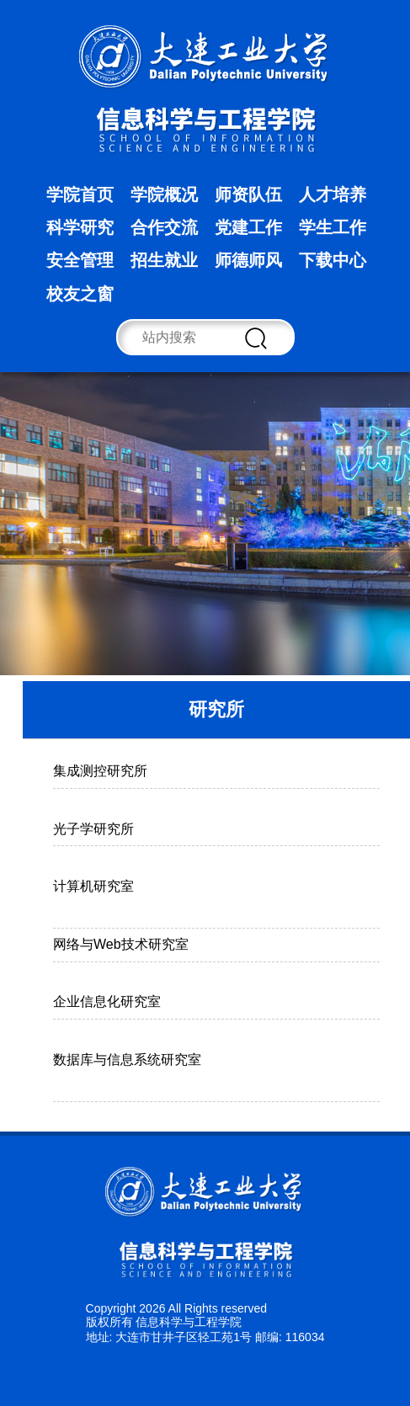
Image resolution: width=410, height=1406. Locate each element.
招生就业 (164, 260)
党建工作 (248, 227)
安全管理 (80, 260)
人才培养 (332, 194)
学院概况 (164, 194)
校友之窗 (80, 294)
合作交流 (164, 227)
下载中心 (332, 260)
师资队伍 (248, 194)
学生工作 (332, 227)
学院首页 (80, 194)
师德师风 (248, 260)
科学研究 (80, 227)
